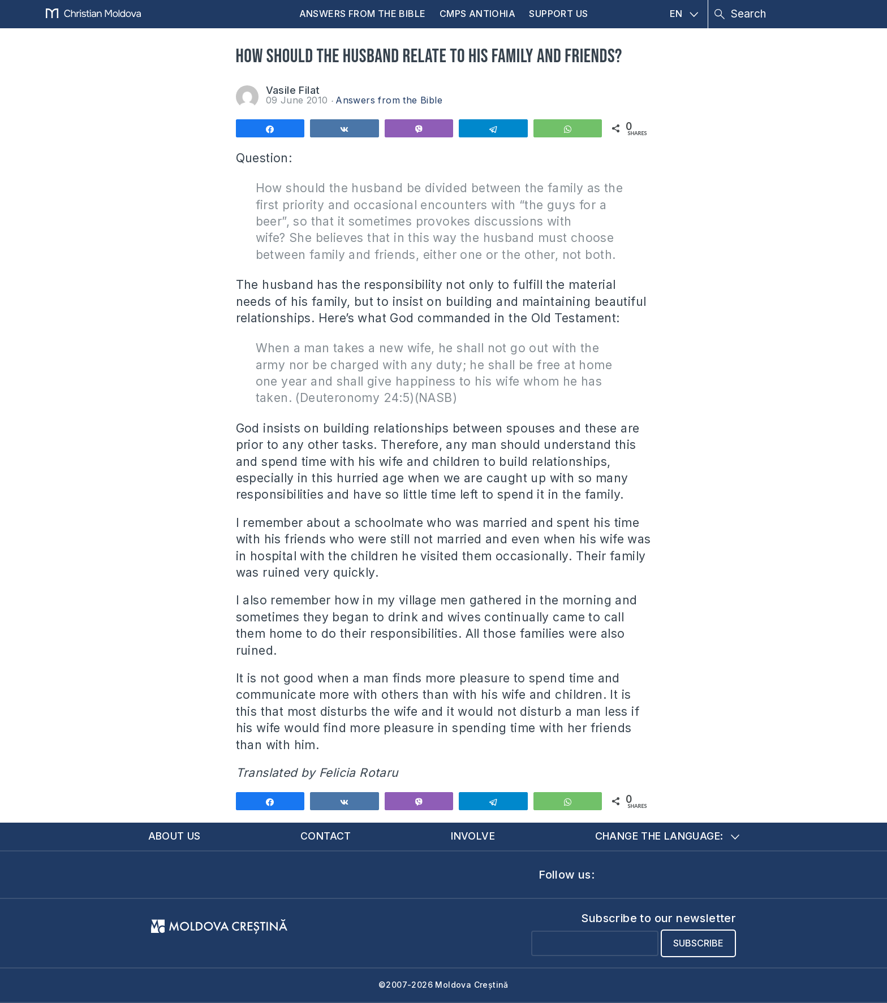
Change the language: (667, 836)
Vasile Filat (293, 90)
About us (174, 836)
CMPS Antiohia (477, 13)
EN (684, 13)
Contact (325, 836)
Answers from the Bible (362, 13)
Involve (473, 836)
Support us (558, 13)
